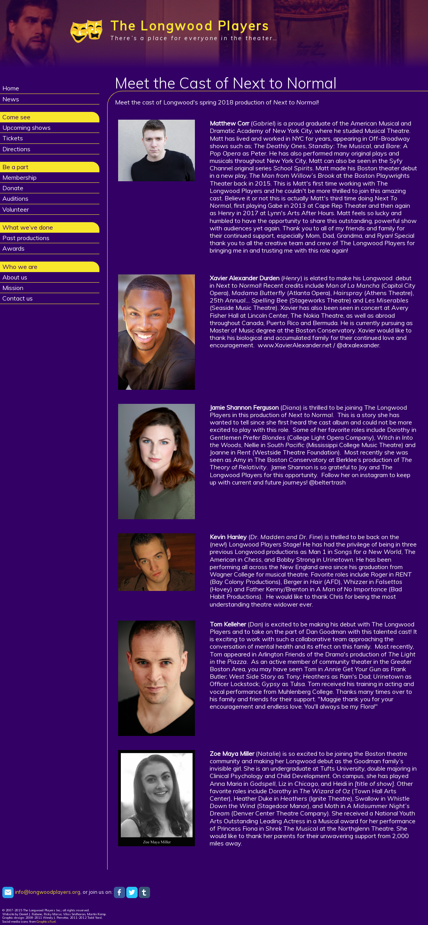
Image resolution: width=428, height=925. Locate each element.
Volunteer (15, 209)
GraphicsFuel (46, 921)
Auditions (15, 198)
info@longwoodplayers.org (41, 892)
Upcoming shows (26, 127)
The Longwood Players (190, 26)
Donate (12, 188)
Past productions (26, 238)
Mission (12, 288)
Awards (13, 248)
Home (10, 88)
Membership (19, 177)
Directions (16, 149)
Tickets (12, 138)
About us (14, 277)
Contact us (17, 298)
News (10, 99)
